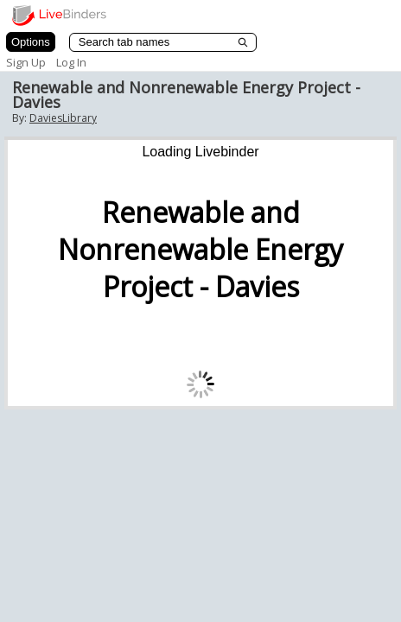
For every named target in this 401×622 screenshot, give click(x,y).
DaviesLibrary (63, 118)
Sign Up (26, 62)
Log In (71, 62)
